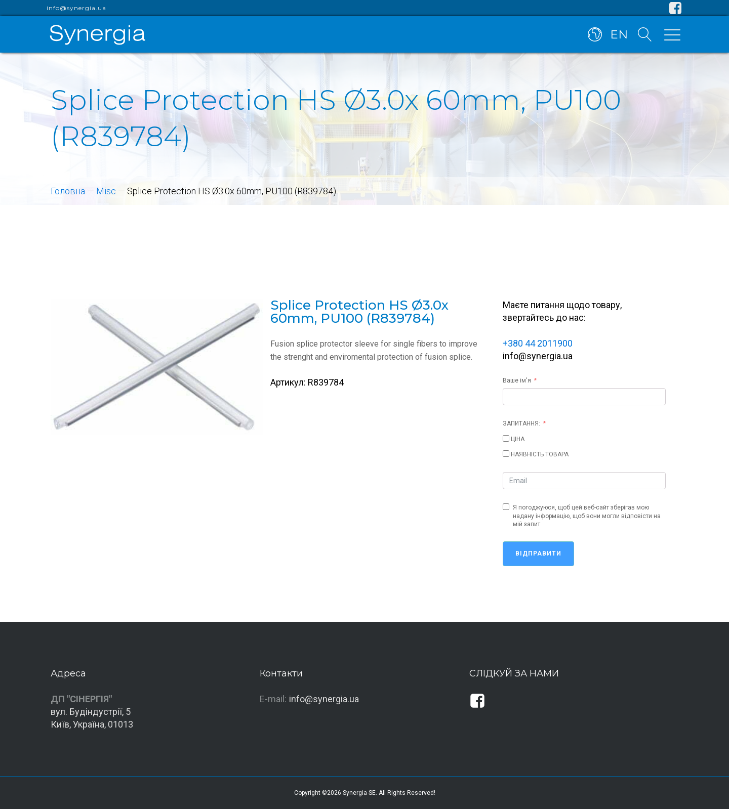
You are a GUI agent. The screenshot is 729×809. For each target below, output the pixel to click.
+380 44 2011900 (538, 343)
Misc (106, 191)
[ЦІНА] (506, 438)
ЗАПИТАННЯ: (521, 423)
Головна (68, 191)
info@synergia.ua (76, 8)
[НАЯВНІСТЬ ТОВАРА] (506, 453)
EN (619, 34)
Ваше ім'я (517, 380)
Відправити (538, 553)
